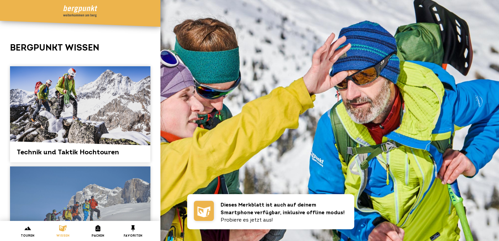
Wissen (62, 231)
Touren (27, 231)
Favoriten (132, 231)
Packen (97, 231)
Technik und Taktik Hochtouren (80, 111)
